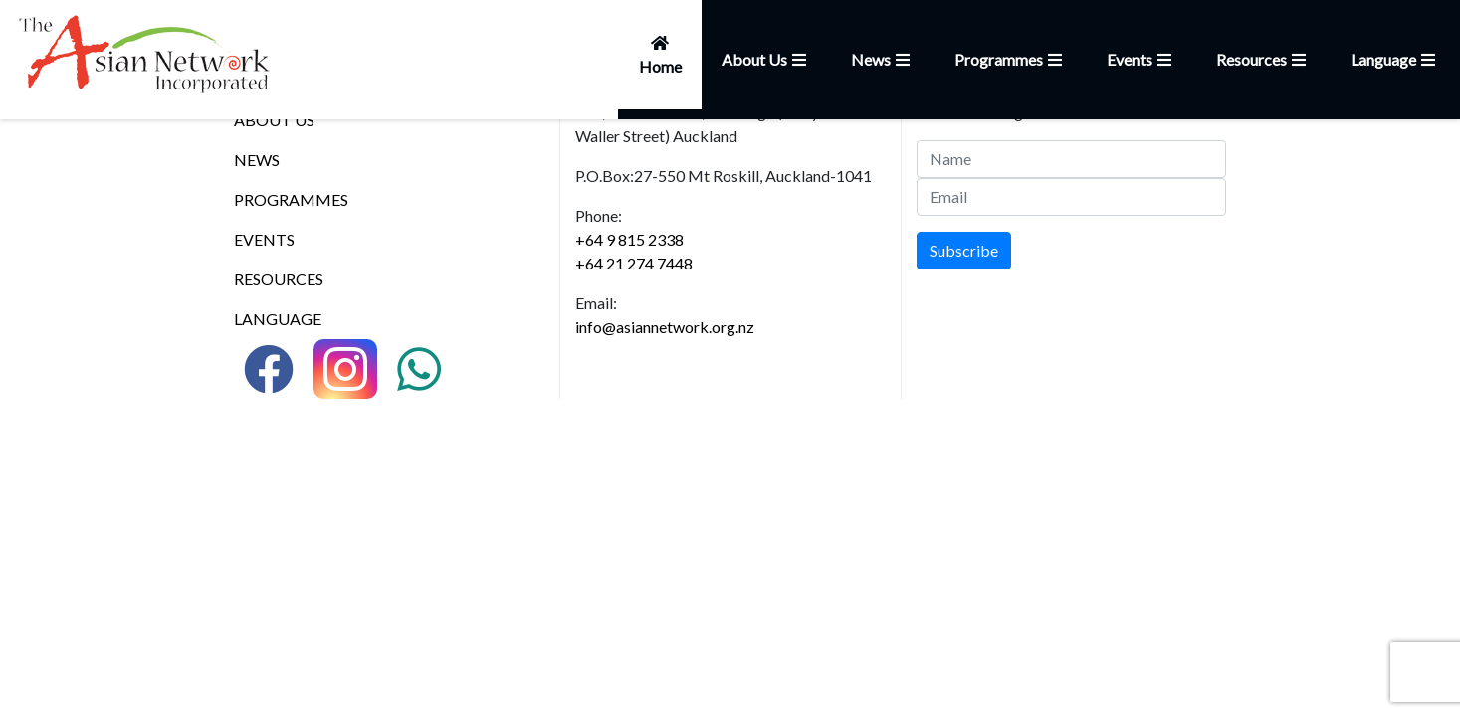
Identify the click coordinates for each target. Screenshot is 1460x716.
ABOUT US (274, 119)
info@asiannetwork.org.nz (664, 326)
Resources (1263, 59)
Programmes (1010, 59)
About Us (766, 59)
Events (1141, 59)
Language (1395, 59)
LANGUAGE (277, 318)
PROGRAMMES (291, 199)
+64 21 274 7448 (634, 263)
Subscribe (964, 250)
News (883, 59)
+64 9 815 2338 (629, 239)
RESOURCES (278, 278)
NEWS (257, 159)
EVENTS (264, 239)
